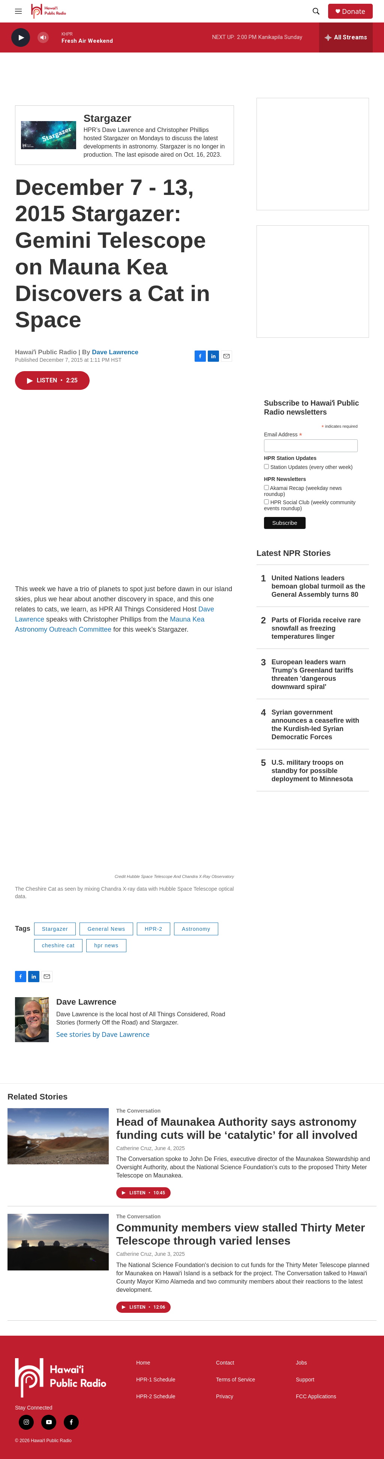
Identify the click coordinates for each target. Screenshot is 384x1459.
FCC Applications (316, 1396)
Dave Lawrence (115, 352)
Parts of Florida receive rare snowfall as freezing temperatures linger (316, 628)
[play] (21, 37)
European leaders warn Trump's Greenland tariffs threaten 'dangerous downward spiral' (312, 674)
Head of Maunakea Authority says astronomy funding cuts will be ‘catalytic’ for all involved (236, 1128)
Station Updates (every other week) (310, 467)
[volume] (43, 37)
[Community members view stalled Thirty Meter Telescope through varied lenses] (58, 1242)
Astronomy (196, 929)
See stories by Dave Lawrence (103, 1034)
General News (106, 929)
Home (143, 1363)
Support (305, 1380)
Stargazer (108, 118)
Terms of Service (235, 1380)
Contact (225, 1363)
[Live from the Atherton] (313, 154)
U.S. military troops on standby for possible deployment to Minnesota (312, 771)
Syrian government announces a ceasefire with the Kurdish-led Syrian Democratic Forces (315, 725)
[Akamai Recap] (313, 281)
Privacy (224, 1396)
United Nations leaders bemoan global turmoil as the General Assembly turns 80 (318, 586)
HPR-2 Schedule (155, 1396)
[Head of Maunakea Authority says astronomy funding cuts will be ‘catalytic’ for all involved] (58, 1136)
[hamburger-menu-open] (18, 11)
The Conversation (138, 1111)
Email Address (283, 434)
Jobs (301, 1363)
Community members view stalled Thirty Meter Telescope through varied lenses (240, 1234)
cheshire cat (58, 945)
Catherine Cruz (134, 1148)
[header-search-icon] (316, 11)
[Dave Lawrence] (32, 1019)
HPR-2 (153, 929)
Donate (353, 11)
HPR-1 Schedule (155, 1380)
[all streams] (346, 37)
